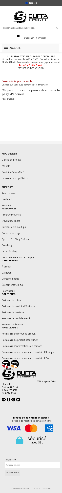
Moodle (6, 166)
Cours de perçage (11, 233)
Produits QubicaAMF (13, 172)
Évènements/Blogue (12, 284)
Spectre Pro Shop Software (16, 239)
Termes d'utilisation (12, 324)
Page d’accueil (8, 98)
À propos (7, 266)
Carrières (6, 272)
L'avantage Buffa (11, 220)
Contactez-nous (10, 278)
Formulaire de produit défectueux (20, 339)
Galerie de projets (11, 159)
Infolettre (10, 459)
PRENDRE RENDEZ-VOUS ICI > (31, 68)
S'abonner (29, 37)
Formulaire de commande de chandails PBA (25, 358)
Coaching (7, 245)
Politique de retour (12, 300)
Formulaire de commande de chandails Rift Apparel (29, 352)
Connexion (41, 37)
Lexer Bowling (9, 251)
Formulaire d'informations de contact (22, 346)
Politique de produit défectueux (18, 306)
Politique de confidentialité (16, 318)
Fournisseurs (9, 290)
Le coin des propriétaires (15, 178)
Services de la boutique (14, 226)
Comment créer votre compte (18, 257)
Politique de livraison (13, 312)
